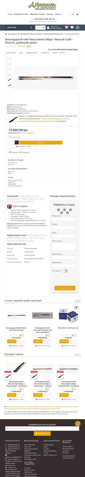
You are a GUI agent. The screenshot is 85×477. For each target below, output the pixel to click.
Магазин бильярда (30, 449)
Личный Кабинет (68, 442)
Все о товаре (11, 53)
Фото (21, 53)
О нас (10, 14)
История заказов (68, 444)
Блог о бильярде (29, 441)
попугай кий (55, 402)
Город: (54, 229)
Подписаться (42, 429)
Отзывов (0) (45, 53)
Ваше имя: (57, 212)
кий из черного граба (13, 402)
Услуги (58, 14)
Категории (19, 28)
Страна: (54, 220)
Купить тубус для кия (50, 451)
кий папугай (73, 402)
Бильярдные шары (30, 455)
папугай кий (8, 404)
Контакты (27, 464)
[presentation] (67, 275)
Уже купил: (56, 267)
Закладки (66, 446)
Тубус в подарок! (20, 202)
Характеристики (31, 53)
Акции (45, 443)
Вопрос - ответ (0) (59, 53)
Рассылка (66, 449)
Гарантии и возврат (30, 470)
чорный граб (46, 402)
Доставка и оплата (21, 14)
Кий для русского (45, 404)
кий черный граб (26, 402)
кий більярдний (33, 404)
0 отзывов (21, 46)
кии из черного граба (20, 404)
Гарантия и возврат (37, 14)
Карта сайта (28, 468)
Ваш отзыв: (57, 237)
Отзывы (50, 14)
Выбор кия (27, 443)
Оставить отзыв (65, 284)
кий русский (56, 404)
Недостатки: (56, 258)
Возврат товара (29, 466)
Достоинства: (57, 250)
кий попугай (64, 402)
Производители (49, 441)
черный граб (37, 402)
